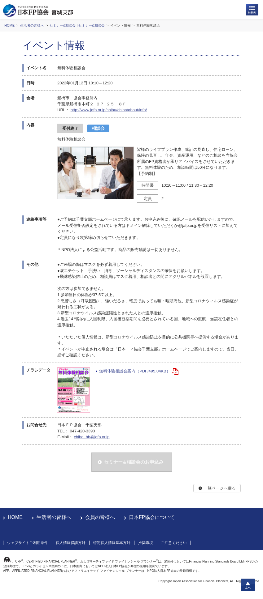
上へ (247, 584)
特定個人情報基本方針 (111, 543)
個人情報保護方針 (70, 543)
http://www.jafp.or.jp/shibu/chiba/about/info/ (109, 110)
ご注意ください (174, 543)
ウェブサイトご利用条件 (27, 543)
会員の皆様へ (100, 517)
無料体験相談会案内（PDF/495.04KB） (134, 371)
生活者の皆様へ (54, 517)
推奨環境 (145, 543)
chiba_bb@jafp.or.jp (91, 437)
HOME (15, 517)
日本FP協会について (152, 517)
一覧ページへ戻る (220, 488)
